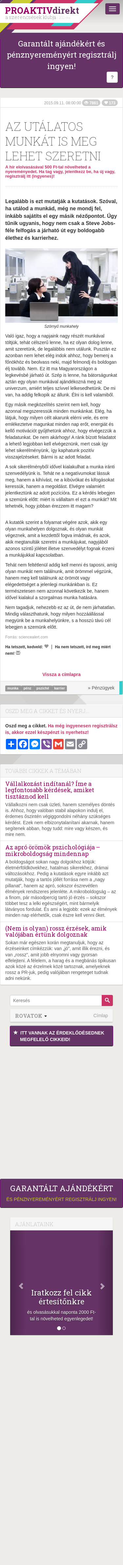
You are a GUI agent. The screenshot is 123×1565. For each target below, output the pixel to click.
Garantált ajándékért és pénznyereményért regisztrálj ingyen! (61, 54)
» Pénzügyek (101, 687)
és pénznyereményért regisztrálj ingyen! (61, 1193)
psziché (43, 688)
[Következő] (105, 1282)
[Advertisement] (61, 1111)
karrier (59, 688)
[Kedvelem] (46, 646)
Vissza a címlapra (61, 674)
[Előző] (18, 1282)
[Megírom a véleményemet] (18, 653)
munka (13, 688)
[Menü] (112, 8)
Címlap (100, 1015)
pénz (28, 688)
